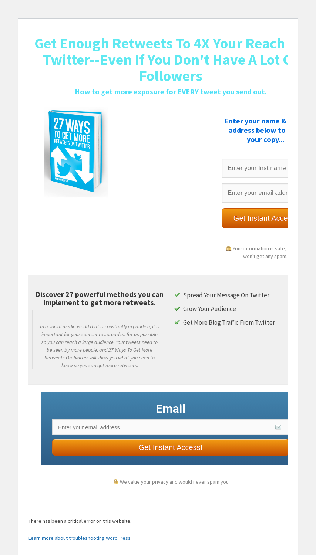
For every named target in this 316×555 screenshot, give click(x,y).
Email (170, 409)
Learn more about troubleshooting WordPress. (80, 538)
